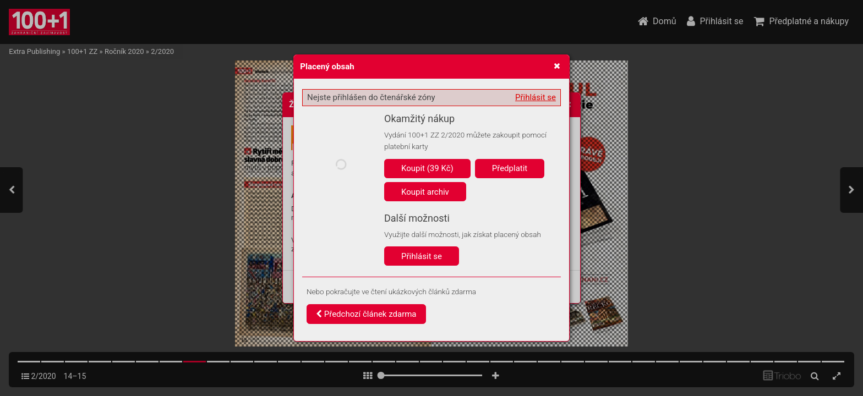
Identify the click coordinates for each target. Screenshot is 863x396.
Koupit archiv (425, 192)
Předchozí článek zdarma (366, 314)
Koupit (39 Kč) (427, 168)
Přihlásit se (535, 97)
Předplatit (510, 168)
